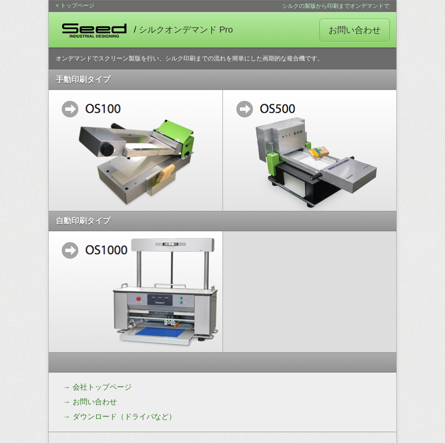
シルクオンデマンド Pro (186, 29)
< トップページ (75, 5)
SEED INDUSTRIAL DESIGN (94, 30)
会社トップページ (102, 387)
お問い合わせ (355, 30)
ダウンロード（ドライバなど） (124, 417)
